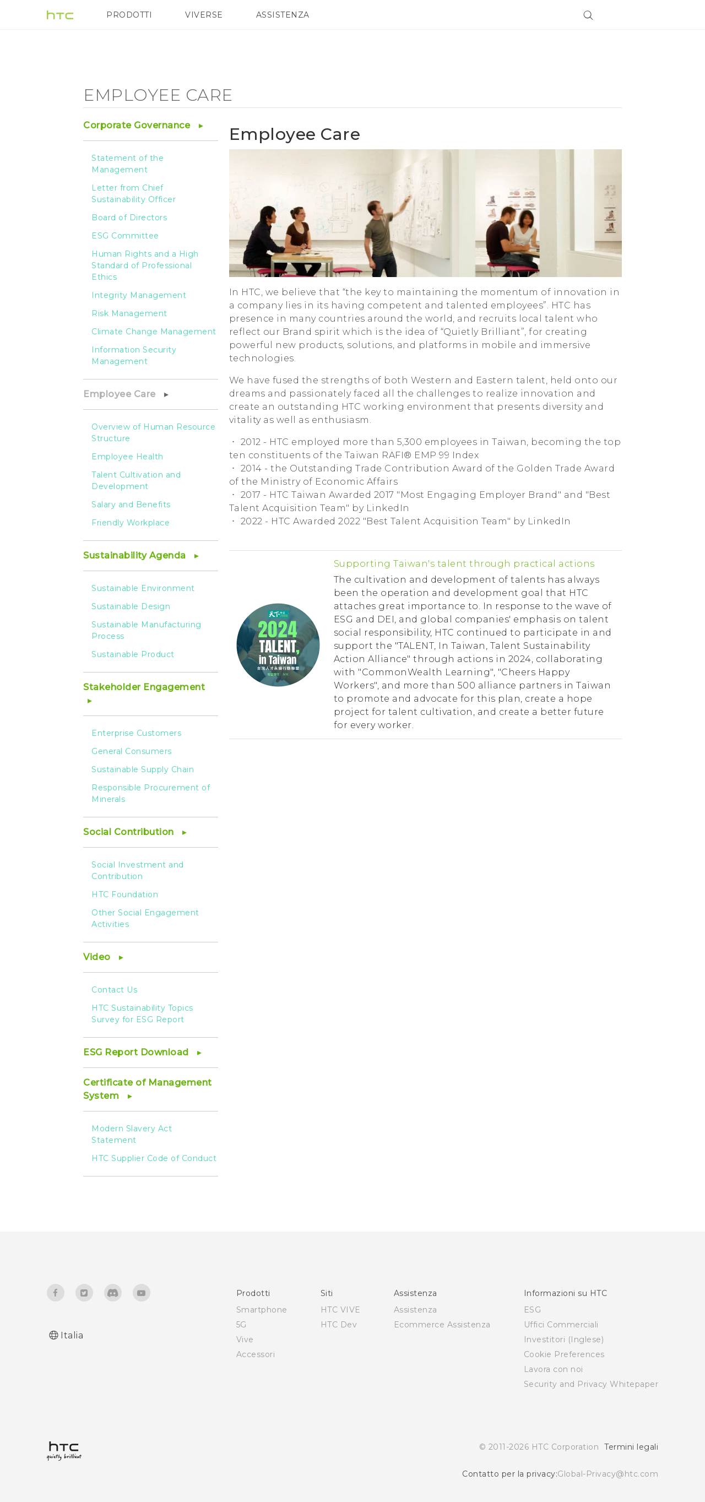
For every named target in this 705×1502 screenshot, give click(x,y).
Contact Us (114, 990)
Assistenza (415, 1310)
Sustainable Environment (143, 588)
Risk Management (129, 313)
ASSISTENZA (283, 15)
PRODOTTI (129, 15)
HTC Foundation (124, 894)
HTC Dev (339, 1325)
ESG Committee (125, 236)
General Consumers (131, 751)
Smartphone (262, 1310)
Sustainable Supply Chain (142, 769)
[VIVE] (643, 15)
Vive (245, 1339)
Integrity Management (138, 295)
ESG (532, 1310)
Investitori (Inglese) (564, 1339)
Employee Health (127, 457)
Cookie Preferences (564, 1354)
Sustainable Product (133, 654)
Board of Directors (129, 218)
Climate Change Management (153, 332)
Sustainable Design (130, 606)
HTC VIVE (341, 1310)
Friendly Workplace (130, 523)
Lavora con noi (553, 1369)
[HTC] (60, 14)
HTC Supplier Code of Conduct (153, 1158)
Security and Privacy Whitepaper (591, 1384)
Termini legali (631, 1447)
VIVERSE (204, 15)
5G (241, 1325)
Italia (72, 1335)
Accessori (255, 1354)
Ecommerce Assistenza (442, 1325)
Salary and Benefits (131, 504)
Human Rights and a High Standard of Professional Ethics (145, 265)
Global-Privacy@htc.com (607, 1474)
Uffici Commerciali (561, 1325)
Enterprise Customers (136, 733)
